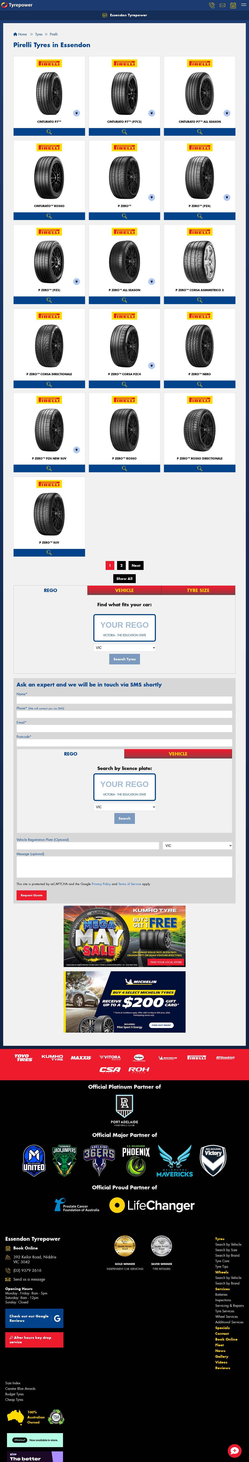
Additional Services (229, 1322)
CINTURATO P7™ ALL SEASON (200, 122)
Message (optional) (30, 854)
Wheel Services (226, 1316)
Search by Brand (227, 1255)
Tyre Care (222, 1261)
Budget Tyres (14, 1394)
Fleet (219, 1345)
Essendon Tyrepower (124, 15)
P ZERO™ (124, 206)
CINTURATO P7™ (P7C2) (124, 122)
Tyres (219, 1238)
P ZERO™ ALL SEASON (124, 290)
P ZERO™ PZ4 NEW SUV (49, 458)
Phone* (40, 708)
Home (20, 34)
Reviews (222, 1368)
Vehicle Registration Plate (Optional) (43, 839)
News (220, 1350)
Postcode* (24, 737)
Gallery (221, 1356)
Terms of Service (129, 884)
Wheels (221, 1272)
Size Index (12, 1383)
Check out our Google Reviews (35, 1318)
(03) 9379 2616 (27, 1270)
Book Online (226, 1339)
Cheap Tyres (14, 1399)
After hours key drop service (30, 1339)
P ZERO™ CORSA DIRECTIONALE (49, 374)
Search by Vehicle (228, 1244)
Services (222, 1289)
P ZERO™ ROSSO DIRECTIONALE (199, 458)
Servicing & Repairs (229, 1305)
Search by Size (226, 1250)
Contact (222, 1333)
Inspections (223, 1300)
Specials (222, 1327)
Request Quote (31, 895)
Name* (22, 694)
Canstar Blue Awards (20, 1388)
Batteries (221, 1294)
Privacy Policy (101, 884)
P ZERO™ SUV (49, 542)
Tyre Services (224, 1311)
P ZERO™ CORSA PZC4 (124, 374)
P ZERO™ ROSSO (124, 458)
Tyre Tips (221, 1266)
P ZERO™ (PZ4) (200, 206)
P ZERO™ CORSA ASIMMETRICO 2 (200, 290)
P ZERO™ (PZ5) (49, 290)
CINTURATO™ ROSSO (49, 206)
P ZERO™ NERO (200, 374)
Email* (22, 722)
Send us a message (29, 1279)
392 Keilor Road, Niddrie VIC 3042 (34, 1260)
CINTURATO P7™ (49, 122)
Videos (221, 1362)
